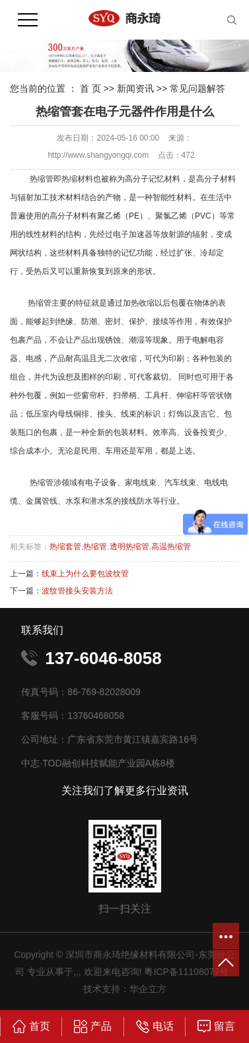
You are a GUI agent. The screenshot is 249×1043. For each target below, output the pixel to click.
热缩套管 (65, 546)
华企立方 (147, 989)
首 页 (90, 88)
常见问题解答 (197, 88)
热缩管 (95, 546)
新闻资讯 (135, 88)
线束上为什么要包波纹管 (85, 573)
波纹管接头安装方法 (77, 590)
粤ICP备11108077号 (186, 971)
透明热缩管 (129, 546)
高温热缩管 (171, 546)
